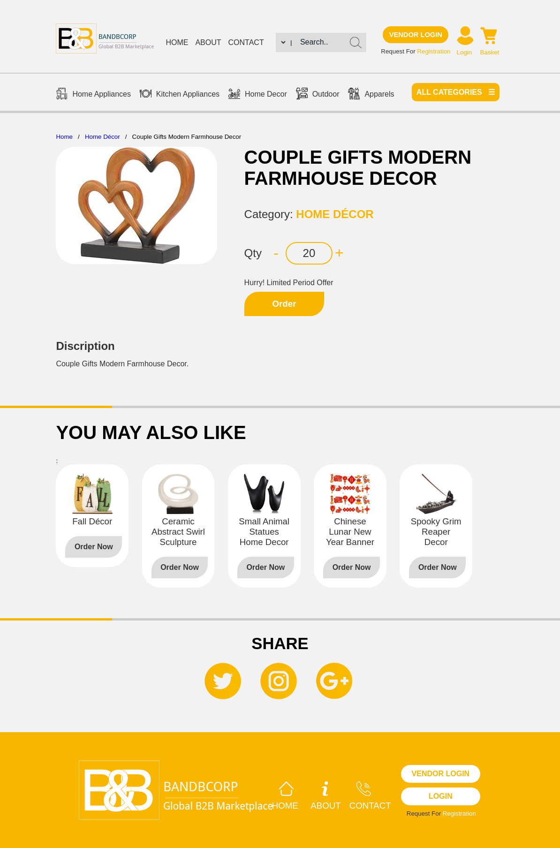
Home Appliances (93, 94)
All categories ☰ (455, 92)
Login (464, 52)
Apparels (371, 94)
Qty (253, 253)
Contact (246, 42)
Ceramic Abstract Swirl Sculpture (178, 531)
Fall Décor (92, 521)
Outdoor (318, 94)
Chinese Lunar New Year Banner (350, 531)
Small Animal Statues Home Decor (264, 531)
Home (177, 42)
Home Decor (257, 94)
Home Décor (102, 136)
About (208, 42)
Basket (489, 52)
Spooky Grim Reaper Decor (436, 531)
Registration (433, 51)
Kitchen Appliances (179, 94)
